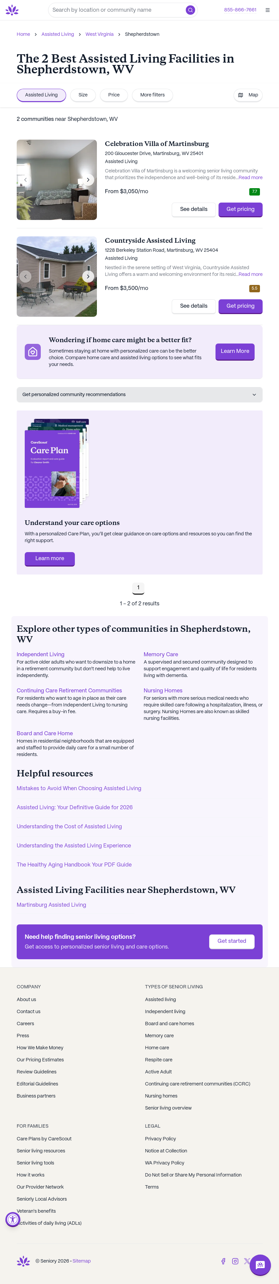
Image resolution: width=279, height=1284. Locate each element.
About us (26, 999)
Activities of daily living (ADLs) (49, 1223)
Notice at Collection (166, 1151)
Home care (157, 1048)
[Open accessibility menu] (12, 1219)
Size (83, 95)
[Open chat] (260, 1265)
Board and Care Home (45, 733)
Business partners (36, 1096)
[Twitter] (247, 1261)
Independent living (165, 1011)
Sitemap (82, 1261)
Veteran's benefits (36, 1211)
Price (114, 95)
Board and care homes (169, 1024)
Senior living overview (168, 1108)
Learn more (49, 558)
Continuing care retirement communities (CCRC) (197, 1084)
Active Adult (158, 1072)
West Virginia (100, 34)
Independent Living (40, 654)
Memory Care (161, 654)
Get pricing (241, 209)
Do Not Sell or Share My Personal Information (193, 1175)
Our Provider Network (40, 1187)
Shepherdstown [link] (142, 34)
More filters (152, 95)
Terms (152, 1187)
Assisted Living (57, 34)
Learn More (235, 351)
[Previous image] (25, 180)
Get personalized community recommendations (139, 394)
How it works (30, 1175)
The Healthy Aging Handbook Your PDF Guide (74, 864)
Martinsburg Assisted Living (51, 905)
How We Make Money (40, 1048)
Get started (232, 941)
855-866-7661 (240, 10)
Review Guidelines (36, 1072)
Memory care (159, 1036)
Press (23, 1036)
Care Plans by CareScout (44, 1139)
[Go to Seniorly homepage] (13, 10)
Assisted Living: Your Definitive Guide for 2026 (75, 807)
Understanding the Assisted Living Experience (74, 845)
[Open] (268, 10)
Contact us (28, 1011)
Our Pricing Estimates (40, 1060)
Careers (25, 1024)
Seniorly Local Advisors (42, 1199)
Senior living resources (41, 1151)
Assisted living (160, 999)
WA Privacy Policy (164, 1163)
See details (193, 209)
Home (23, 34)
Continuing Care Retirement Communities (69, 690)
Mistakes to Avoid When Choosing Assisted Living (79, 788)
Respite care (158, 1060)
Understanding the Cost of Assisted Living (69, 826)
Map (248, 95)
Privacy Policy (160, 1139)
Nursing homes (161, 1096)
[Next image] (88, 180)
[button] (190, 10)
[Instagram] (235, 1261)
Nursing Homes (163, 690)
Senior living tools (35, 1163)
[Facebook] (223, 1261)
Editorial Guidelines (37, 1084)
